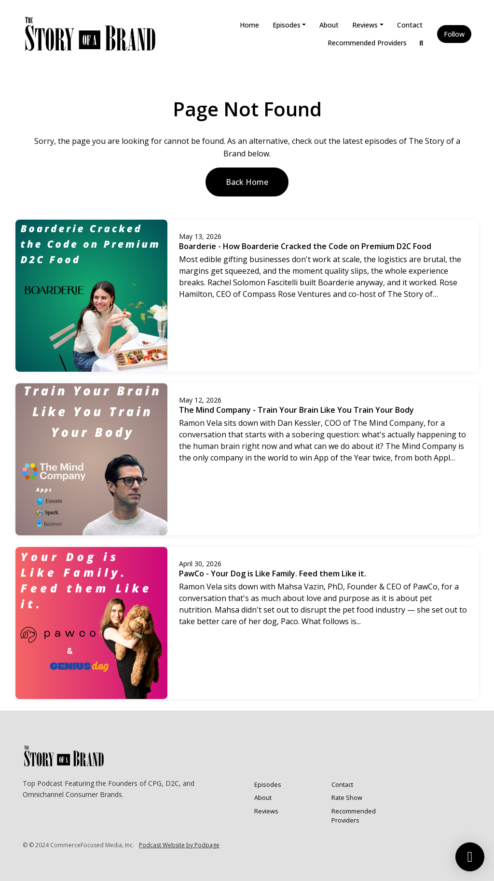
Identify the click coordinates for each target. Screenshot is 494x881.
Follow (454, 34)
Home (249, 24)
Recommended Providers (367, 42)
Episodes (287, 24)
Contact (410, 24)
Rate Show (346, 797)
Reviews (365, 24)
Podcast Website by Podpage (179, 845)
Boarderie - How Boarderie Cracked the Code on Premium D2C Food (305, 246)
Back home (247, 182)
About (329, 24)
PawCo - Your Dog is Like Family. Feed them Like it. (272, 573)
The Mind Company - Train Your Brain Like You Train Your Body (296, 410)
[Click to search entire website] (421, 43)
